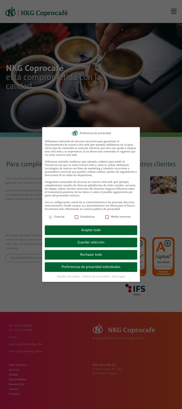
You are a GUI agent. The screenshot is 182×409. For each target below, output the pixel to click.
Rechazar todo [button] (91, 254)
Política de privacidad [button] (96, 275)
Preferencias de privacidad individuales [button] (91, 266)
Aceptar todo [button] (91, 229)
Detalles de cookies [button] (69, 275)
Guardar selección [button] (91, 241)
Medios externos (118, 216)
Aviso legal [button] (118, 275)
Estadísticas (85, 216)
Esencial (56, 216)
